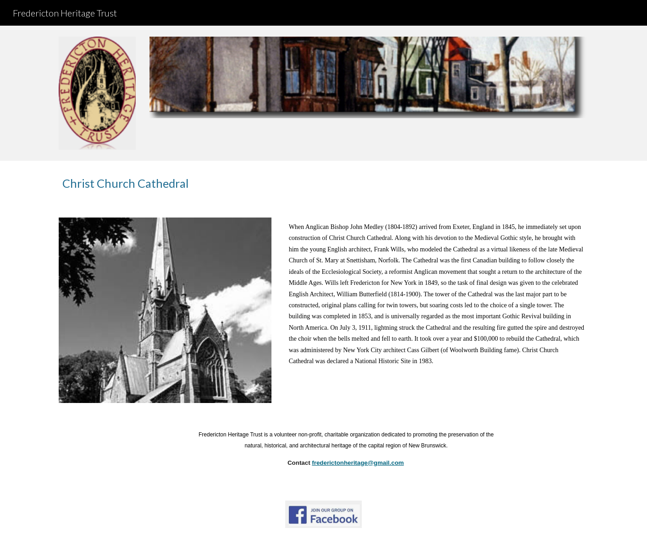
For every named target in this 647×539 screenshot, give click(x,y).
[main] (323, 183)
